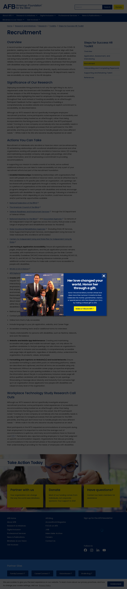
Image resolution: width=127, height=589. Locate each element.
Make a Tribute (85, 309)
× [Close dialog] (104, 276)
